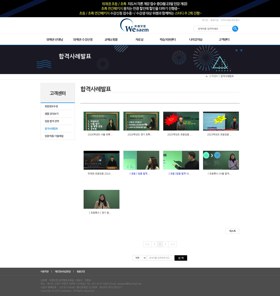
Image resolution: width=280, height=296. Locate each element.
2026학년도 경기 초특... (140, 134)
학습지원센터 (168, 39)
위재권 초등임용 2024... (100, 173)
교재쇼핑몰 (111, 39)
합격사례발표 (51, 128)
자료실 (139, 39)
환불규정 (81, 271)
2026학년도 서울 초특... (100, 134)
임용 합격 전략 (52, 121)
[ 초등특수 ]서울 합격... (219, 173)
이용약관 (45, 271)
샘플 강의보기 (51, 113)
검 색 (181, 258)
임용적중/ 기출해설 (54, 136)
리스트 (232, 231)
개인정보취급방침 (63, 271)
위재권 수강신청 (82, 39)
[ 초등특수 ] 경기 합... (100, 212)
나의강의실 (195, 39)
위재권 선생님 (54, 39)
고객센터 (224, 39)
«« (147, 244)
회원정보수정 (51, 106)
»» (172, 244)
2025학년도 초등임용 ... (179, 134)
